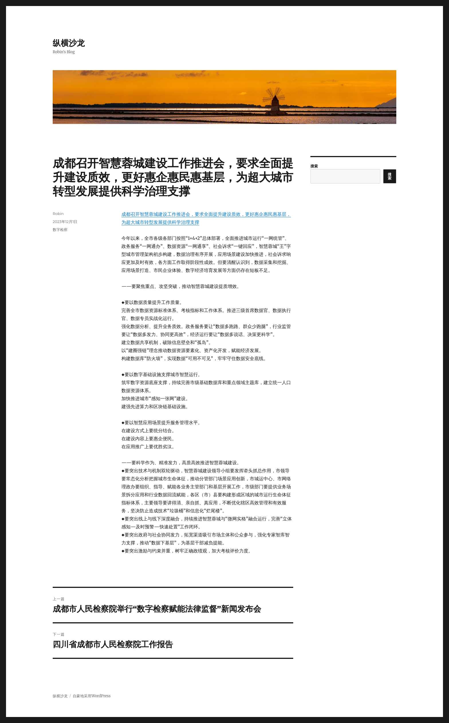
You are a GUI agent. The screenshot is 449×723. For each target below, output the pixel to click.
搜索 (314, 166)
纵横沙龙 (69, 43)
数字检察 (60, 229)
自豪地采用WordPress (92, 696)
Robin (58, 213)
